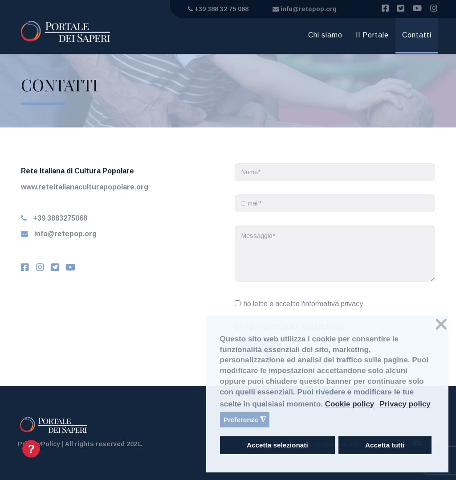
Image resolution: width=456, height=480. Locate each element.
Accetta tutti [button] (384, 445)
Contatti (417, 35)
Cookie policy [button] (350, 404)
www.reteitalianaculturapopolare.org (84, 187)
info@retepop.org (305, 8)
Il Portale (372, 35)
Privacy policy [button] (404, 404)
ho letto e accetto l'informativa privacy (299, 304)
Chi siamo (325, 35)
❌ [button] (441, 324)
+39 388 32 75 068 (218, 8)
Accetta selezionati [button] (277, 445)
